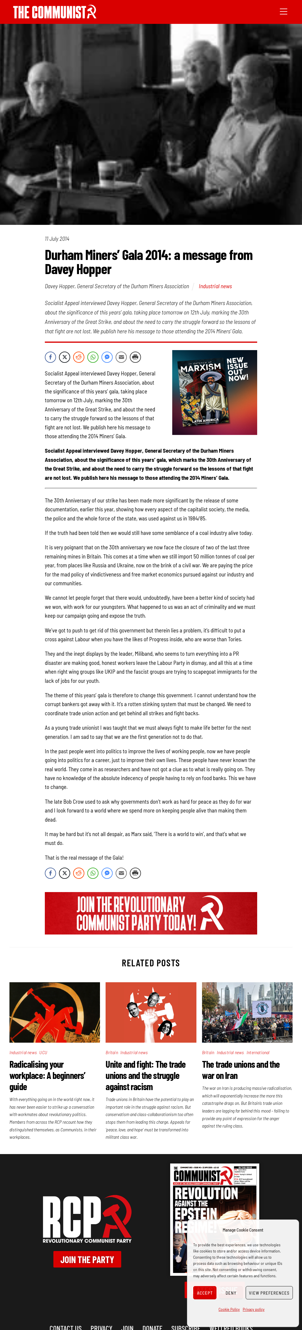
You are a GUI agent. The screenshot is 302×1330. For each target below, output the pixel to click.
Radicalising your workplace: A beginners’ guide (47, 1075)
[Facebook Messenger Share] (107, 357)
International (258, 1052)
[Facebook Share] (50, 357)
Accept (205, 1293)
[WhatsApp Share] (93, 357)
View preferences (269, 1293)
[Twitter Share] (64, 357)
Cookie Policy (229, 1309)
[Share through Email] (121, 357)
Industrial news (215, 285)
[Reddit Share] (78, 357)
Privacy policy (254, 1309)
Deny (231, 1293)
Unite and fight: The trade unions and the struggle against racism (146, 1075)
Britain (112, 1052)
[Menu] (283, 11)
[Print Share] (135, 357)
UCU (43, 1052)
